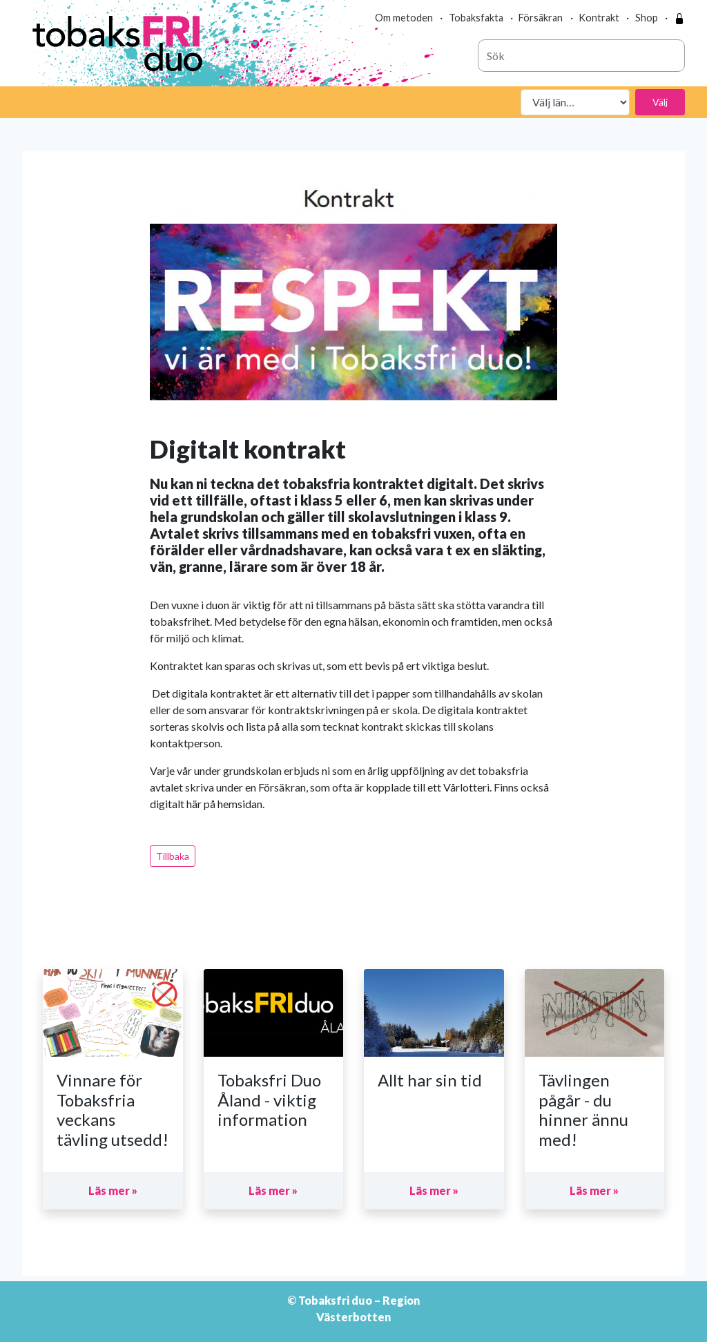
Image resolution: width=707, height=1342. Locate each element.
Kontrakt (599, 17)
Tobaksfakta (476, 17)
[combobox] (581, 55)
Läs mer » (112, 1190)
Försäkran (541, 17)
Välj (660, 102)
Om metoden (404, 17)
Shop (646, 17)
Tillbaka (172, 856)
